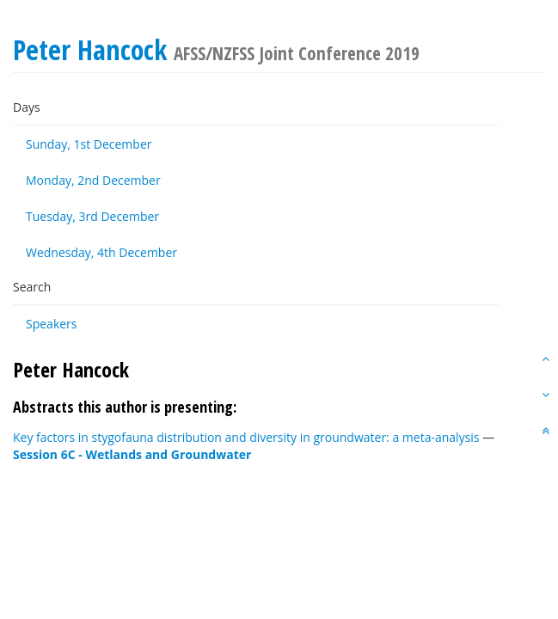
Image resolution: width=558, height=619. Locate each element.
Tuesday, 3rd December (92, 216)
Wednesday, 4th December (101, 252)
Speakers (51, 324)
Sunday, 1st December (88, 144)
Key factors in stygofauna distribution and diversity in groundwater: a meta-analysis (246, 437)
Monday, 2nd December (93, 180)
